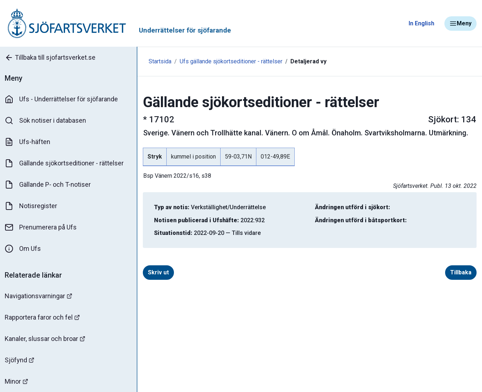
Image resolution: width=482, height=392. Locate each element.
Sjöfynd (20, 360)
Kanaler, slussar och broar (46, 338)
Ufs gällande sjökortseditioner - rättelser (229, 61)
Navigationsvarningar (39, 296)
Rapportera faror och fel (43, 317)
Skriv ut (156, 272)
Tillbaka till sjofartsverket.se (51, 57)
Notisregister (32, 206)
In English (421, 23)
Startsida (158, 61)
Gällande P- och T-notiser (49, 184)
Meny (460, 23)
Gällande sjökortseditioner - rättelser (65, 163)
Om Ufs (24, 248)
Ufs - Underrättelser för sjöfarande (62, 99)
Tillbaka (461, 272)
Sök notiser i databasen (46, 120)
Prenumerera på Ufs (42, 227)
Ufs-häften (28, 142)
